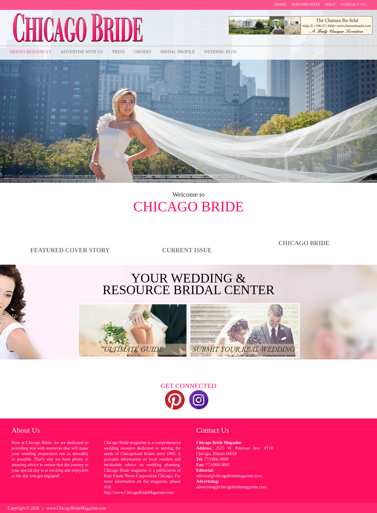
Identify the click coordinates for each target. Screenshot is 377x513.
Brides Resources (30, 52)
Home (280, 4)
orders (142, 52)
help (331, 4)
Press (118, 52)
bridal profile (177, 52)
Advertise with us (82, 52)
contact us (353, 4)
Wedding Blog (220, 52)
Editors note (305, 4)
